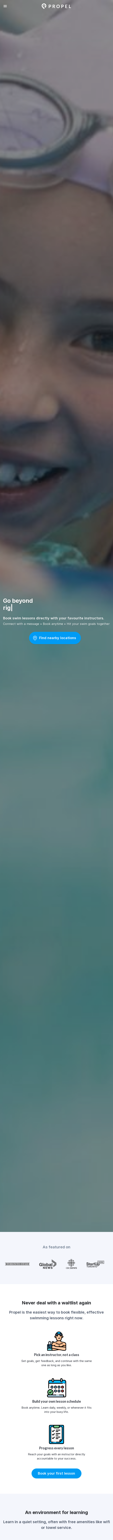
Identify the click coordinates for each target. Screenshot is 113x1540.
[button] (55, 638)
